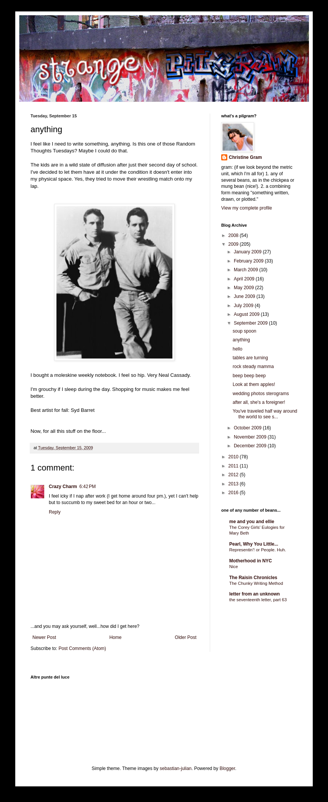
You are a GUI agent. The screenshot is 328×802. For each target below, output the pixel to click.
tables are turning (250, 357)
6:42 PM (87, 486)
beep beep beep (249, 375)
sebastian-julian (175, 768)
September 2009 (251, 323)
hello (237, 349)
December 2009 (251, 445)
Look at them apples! (254, 384)
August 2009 (247, 314)
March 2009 (246, 269)
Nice (233, 566)
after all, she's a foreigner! (259, 402)
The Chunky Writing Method (256, 583)
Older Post (185, 637)
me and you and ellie (251, 521)
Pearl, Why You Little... (253, 544)
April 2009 (245, 279)
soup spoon (244, 331)
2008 (234, 235)
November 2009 (251, 437)
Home (115, 637)
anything (241, 340)
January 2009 (248, 252)
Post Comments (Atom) (82, 648)
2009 (234, 244)
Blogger (227, 768)
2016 (234, 492)
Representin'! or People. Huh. (257, 549)
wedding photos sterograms (261, 393)
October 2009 (248, 428)
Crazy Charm (63, 486)
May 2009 (244, 287)
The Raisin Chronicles (253, 577)
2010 (234, 456)
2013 (234, 484)
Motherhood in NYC (250, 560)
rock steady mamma (253, 366)
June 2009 (245, 296)
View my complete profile (246, 208)
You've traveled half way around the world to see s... (265, 413)
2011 (234, 466)
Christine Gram (245, 157)
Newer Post (44, 637)
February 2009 (249, 261)
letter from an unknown (254, 594)
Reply (55, 512)
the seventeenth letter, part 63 (258, 599)
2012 (234, 474)
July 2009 (244, 305)
